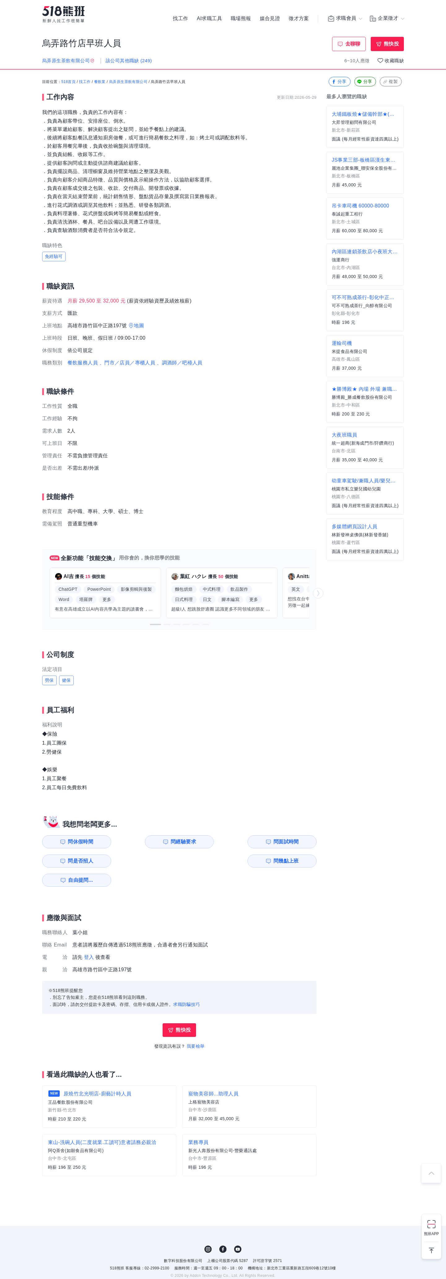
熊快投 (391, 43)
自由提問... (149, 861)
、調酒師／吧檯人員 (180, 362)
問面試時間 (218, 841)
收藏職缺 (394, 60)
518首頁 (68, 82)
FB (223, 1230)
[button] (155, 624)
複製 (390, 82)
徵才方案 (299, 18)
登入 (89, 938)
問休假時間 (77, 841)
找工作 (180, 18)
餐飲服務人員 (83, 362)
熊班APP (431, 1234)
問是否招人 (289, 841)
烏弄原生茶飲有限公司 (128, 82)
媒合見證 (270, 18)
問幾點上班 (77, 861)
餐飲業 (100, 82)
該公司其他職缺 (129, 60)
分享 (339, 82)
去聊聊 (353, 43)
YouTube (238, 1230)
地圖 (139, 325)
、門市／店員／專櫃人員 (127, 362)
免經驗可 (54, 256)
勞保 (49, 680)
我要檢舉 (196, 1027)
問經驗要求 (148, 841)
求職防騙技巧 (186, 985)
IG (208, 1230)
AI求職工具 (209, 18)
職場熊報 (241, 18)
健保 (66, 680)
